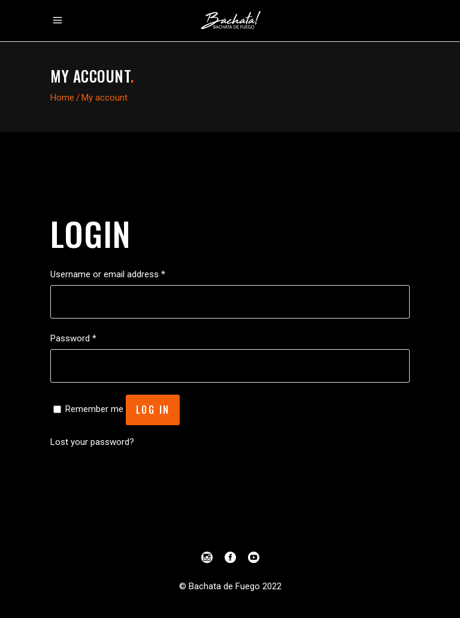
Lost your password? (92, 442)
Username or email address (107, 274)
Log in (153, 409)
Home (62, 97)
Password (73, 338)
